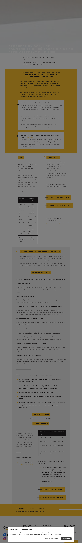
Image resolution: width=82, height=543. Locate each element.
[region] (41, 534)
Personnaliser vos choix (51, 538)
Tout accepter (66, 538)
